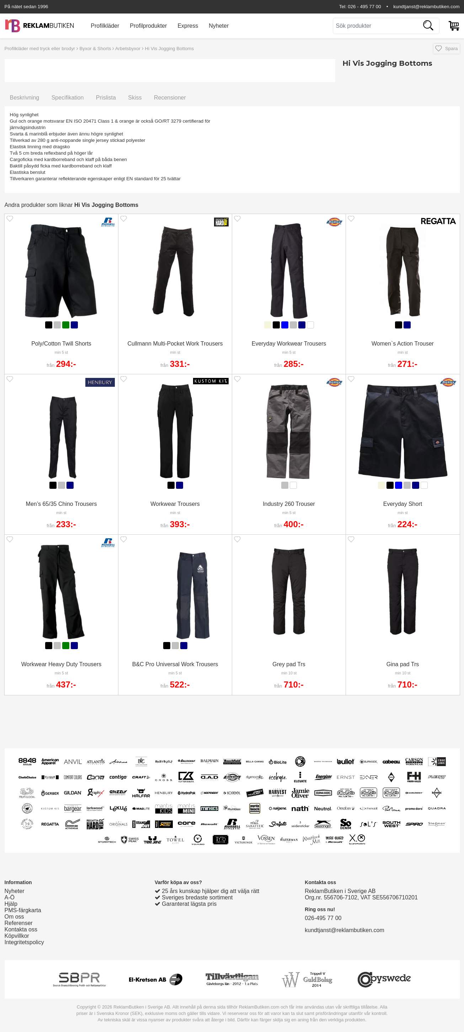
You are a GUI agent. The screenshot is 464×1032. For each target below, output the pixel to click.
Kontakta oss (21, 929)
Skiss (135, 98)
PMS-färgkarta (23, 910)
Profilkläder (105, 26)
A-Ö (10, 897)
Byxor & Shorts (95, 48)
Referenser (19, 923)
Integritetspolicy (24, 942)
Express (187, 26)
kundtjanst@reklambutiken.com (426, 6)
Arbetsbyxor (127, 48)
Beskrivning (24, 98)
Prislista (106, 98)
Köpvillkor (17, 936)
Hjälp (11, 904)
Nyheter (219, 26)
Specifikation (68, 98)
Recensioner (170, 98)
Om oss (14, 917)
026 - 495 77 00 (364, 6)
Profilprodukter (148, 26)
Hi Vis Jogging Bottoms (169, 48)
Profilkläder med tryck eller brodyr (40, 48)
